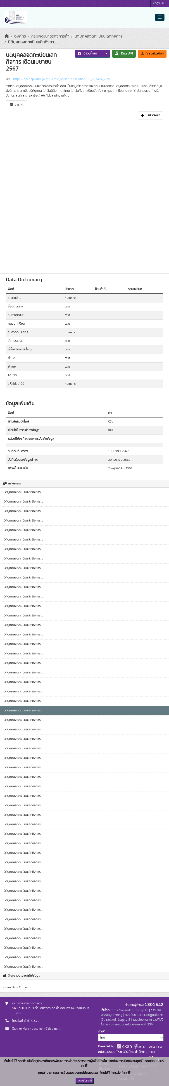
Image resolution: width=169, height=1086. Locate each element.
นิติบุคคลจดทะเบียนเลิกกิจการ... (23, 492)
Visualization (152, 53)
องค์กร (20, 36)
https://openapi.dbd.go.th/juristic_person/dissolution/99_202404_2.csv (61, 79)
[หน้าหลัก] (7, 36)
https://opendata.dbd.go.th (129, 1010)
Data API (124, 53)
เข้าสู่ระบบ (158, 3)
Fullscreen (150, 115)
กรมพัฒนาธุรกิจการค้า (50, 36)
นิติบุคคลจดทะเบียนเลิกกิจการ (98, 36)
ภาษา (101, 1031)
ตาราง (16, 104)
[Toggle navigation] (159, 17)
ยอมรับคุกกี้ (84, 1080)
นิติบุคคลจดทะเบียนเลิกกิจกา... (32, 42)
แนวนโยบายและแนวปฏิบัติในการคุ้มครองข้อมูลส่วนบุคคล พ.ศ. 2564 (132, 1022)
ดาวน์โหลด (87, 53)
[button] (105, 54)
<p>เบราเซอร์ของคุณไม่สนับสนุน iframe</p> (84, 195)
